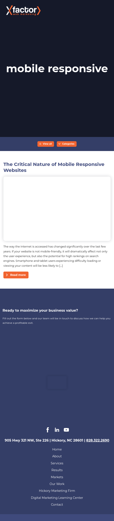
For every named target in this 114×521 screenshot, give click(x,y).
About (57, 456)
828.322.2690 (97, 440)
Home (57, 449)
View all (47, 143)
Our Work (57, 484)
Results (57, 470)
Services (57, 463)
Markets (57, 477)
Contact (57, 505)
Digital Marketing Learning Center (57, 498)
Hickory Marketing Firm (57, 491)
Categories (68, 143)
